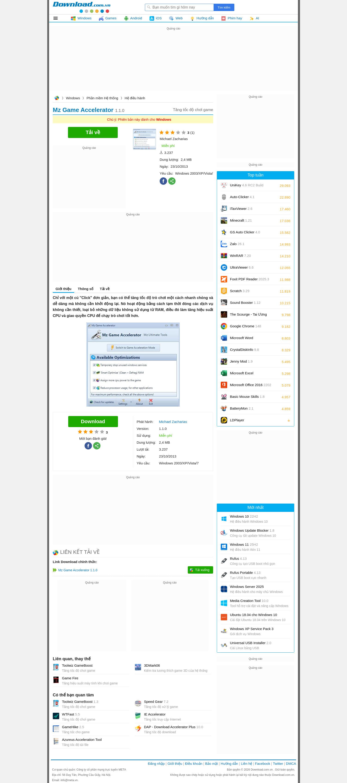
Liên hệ (246, 763)
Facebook (262, 763)
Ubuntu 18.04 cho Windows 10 (253, 615)
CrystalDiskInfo (244, 350)
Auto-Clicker (242, 197)
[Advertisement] (173, 63)
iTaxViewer (241, 209)
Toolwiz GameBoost (77, 665)
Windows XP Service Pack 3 (251, 629)
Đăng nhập (156, 763)
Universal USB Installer (250, 643)
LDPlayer (237, 420)
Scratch (239, 291)
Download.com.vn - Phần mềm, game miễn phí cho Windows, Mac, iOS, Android (81, 7)
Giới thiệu (63, 289)
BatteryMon (241, 408)
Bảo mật (211, 763)
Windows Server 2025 (247, 587)
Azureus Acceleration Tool (82, 740)
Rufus (238, 558)
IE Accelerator (154, 714)
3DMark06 (152, 665)
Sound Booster (245, 303)
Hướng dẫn (229, 763)
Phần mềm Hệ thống (102, 98)
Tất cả (58, 18)
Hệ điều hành (135, 98)
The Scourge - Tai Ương (248, 314)
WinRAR (240, 256)
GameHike (73, 727)
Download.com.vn (56, 98)
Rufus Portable (245, 573)
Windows (73, 98)
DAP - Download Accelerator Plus (173, 727)
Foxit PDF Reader (249, 279)
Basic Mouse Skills (247, 397)
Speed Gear (156, 702)
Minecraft (241, 220)
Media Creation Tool (249, 601)
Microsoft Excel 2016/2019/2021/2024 (247, 374)
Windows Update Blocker (252, 530)
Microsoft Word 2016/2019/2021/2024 (247, 339)
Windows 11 (244, 544)
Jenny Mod (241, 361)
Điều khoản (193, 763)
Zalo (237, 244)
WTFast (71, 714)
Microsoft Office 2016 (250, 386)
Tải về (104, 289)
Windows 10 (244, 516)
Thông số (85, 289)
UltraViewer (241, 267)
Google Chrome (245, 326)
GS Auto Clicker (245, 232)
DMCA (291, 763)
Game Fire (70, 678)
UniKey (246, 186)
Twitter (278, 763)
